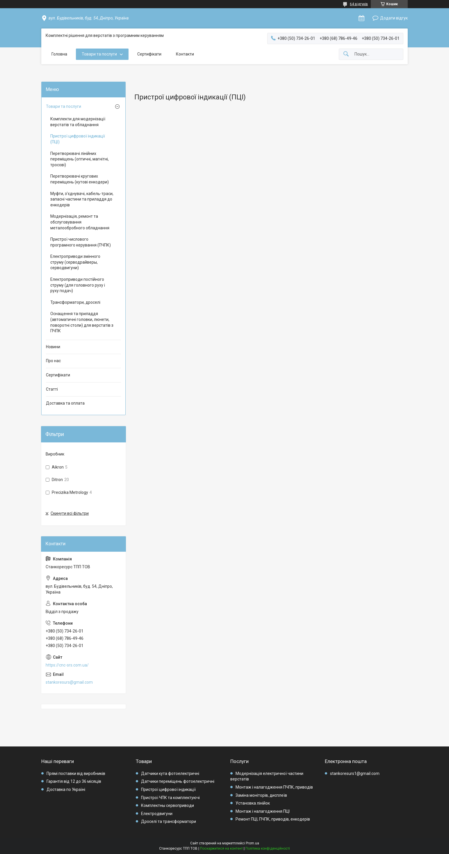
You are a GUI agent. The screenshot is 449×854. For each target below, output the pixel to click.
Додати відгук (394, 18)
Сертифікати (149, 54)
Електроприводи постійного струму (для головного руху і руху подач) (77, 285)
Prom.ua (252, 843)
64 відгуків (359, 4)
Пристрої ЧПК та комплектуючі (170, 797)
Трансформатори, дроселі (75, 302)
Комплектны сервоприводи (167, 805)
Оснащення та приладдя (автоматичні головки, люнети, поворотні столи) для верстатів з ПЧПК (81, 322)
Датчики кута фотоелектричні (170, 773)
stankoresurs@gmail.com (69, 682)
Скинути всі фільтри (70, 513)
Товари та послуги (99, 54)
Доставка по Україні (66, 789)
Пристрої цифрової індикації (168, 789)
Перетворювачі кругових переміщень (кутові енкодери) (79, 179)
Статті (52, 389)
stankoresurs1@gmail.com (354, 773)
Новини (53, 346)
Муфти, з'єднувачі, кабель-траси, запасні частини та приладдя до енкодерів (81, 199)
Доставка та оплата (65, 403)
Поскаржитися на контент (221, 848)
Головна (59, 54)
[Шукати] (346, 54)
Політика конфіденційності (267, 848)
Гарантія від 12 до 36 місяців (74, 781)
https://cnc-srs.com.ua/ (67, 665)
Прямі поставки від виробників (76, 773)
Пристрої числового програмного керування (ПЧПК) (80, 242)
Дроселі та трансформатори (168, 821)
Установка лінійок (253, 803)
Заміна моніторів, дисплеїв (261, 795)
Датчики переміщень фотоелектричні (177, 781)
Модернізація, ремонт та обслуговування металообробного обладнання (79, 222)
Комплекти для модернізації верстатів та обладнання (77, 122)
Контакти (185, 54)
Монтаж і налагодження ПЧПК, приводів (274, 787)
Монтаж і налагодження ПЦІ (263, 811)
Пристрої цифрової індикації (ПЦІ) (77, 139)
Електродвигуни (156, 813)
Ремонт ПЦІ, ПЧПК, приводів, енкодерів (273, 819)
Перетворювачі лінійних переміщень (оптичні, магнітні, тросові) (79, 159)
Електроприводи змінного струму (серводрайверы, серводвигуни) (75, 262)
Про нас (53, 360)
